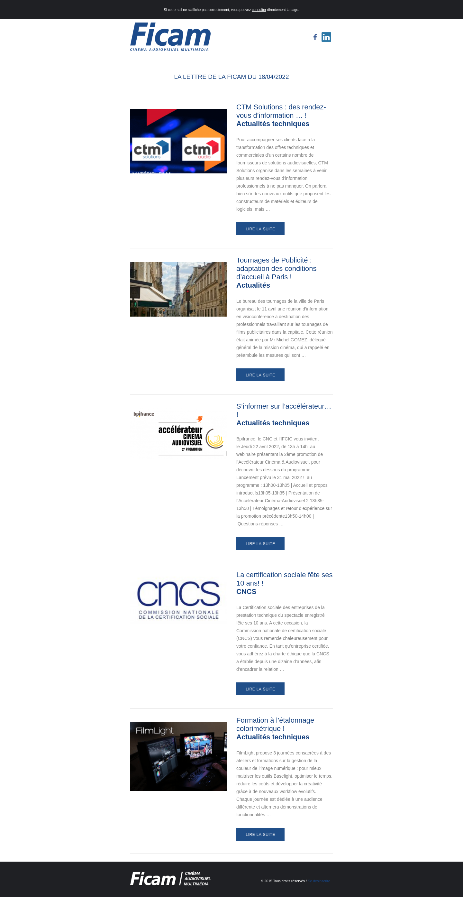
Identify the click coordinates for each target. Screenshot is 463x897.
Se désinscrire (319, 881)
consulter (259, 10)
